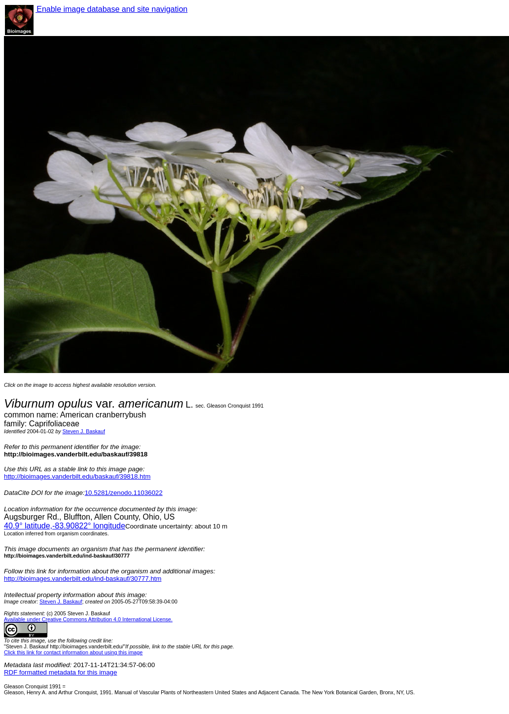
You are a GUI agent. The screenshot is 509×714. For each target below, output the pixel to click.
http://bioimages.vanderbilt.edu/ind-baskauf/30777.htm (82, 578)
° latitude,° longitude (64, 526)
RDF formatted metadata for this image (60, 672)
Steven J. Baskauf (84, 431)
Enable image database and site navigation (111, 9)
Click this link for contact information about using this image (73, 652)
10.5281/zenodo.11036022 (124, 492)
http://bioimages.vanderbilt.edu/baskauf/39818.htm (77, 476)
